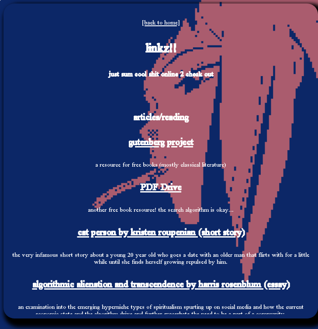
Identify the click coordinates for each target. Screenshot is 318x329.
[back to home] (161, 22)
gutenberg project (160, 141)
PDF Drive (160, 187)
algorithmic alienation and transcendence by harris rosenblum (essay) (161, 284)
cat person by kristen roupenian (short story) (161, 232)
